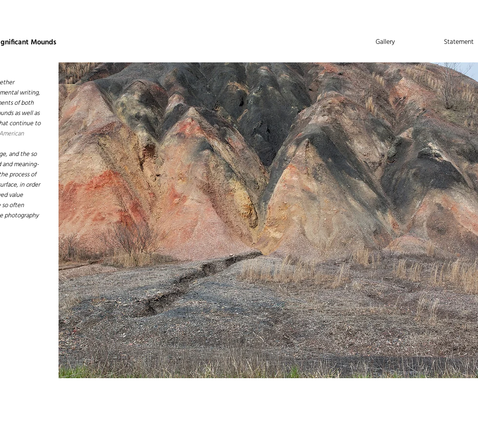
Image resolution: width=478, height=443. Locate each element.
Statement (459, 42)
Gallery (385, 42)
